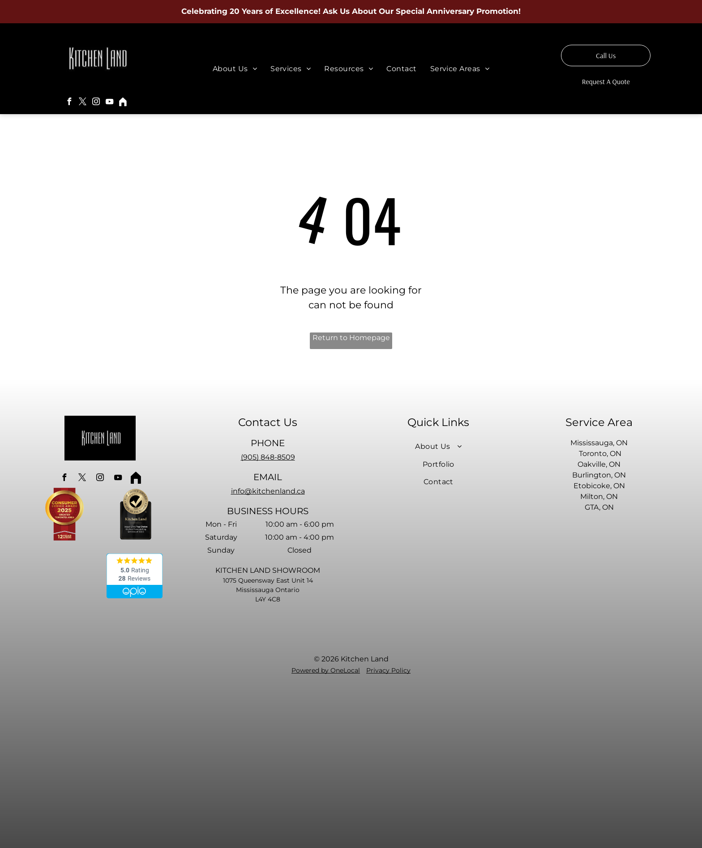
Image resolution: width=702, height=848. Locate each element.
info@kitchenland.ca (268, 491)
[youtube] (110, 103)
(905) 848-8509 (268, 457)
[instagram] (96, 103)
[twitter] (83, 103)
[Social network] (123, 103)
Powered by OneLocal (325, 670)
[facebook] (69, 103)
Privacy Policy (388, 670)
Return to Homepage (351, 337)
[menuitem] (235, 68)
